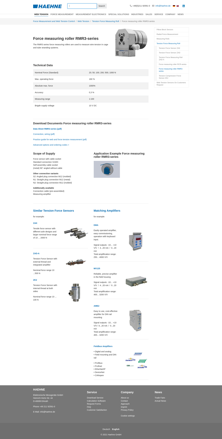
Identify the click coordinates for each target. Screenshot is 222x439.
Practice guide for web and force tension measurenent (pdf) (60, 139)
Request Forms (94, 404)
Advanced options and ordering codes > (51, 145)
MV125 (97, 268)
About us (125, 398)
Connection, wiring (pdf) (44, 134)
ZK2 (35, 280)
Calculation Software (96, 401)
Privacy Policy (127, 410)
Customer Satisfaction (97, 410)
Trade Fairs (160, 398)
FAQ (89, 407)
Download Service (95, 398)
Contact (124, 401)
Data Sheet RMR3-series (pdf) (47, 129)
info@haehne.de (162, 6)
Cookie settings (128, 416)
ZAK (35, 223)
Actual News (160, 401)
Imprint (124, 407)
